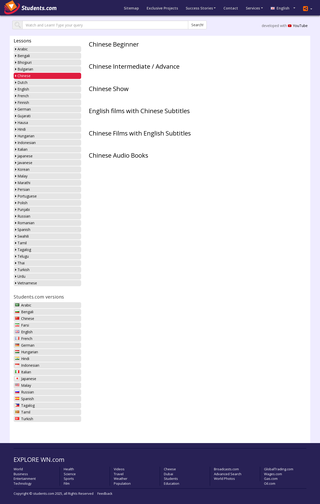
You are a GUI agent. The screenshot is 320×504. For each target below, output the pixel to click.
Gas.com (271, 478)
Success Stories (199, 8)
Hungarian (24, 135)
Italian (21, 149)
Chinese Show (109, 88)
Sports (69, 478)
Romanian (24, 222)
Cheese (170, 469)
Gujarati (23, 115)
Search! (197, 24)
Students (171, 478)
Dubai (168, 474)
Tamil (21, 242)
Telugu (22, 256)
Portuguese (26, 196)
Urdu (20, 276)
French (22, 95)
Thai (20, 262)
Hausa (21, 122)
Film (67, 483)
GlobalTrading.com (278, 469)
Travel (119, 474)
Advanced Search (227, 474)
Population (122, 483)
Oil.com (269, 483)
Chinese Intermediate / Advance (134, 66)
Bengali (22, 55)
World (18, 469)
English (282, 8)
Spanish (22, 229)
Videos (119, 469)
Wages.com (273, 474)
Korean (22, 169)
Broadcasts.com (226, 469)
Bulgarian (24, 69)
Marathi (22, 182)
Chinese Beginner (114, 44)
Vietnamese (26, 283)
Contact (230, 8)
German (23, 109)
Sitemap (131, 8)
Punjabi (22, 209)
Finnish (22, 102)
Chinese (23, 75)
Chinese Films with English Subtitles (140, 133)
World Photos (224, 478)
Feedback (104, 493)
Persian (22, 189)
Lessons (22, 41)
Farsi (22, 325)
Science (70, 474)
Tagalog (23, 249)
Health (69, 469)
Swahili (22, 236)
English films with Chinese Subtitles (139, 110)
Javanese (23, 162)
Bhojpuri (23, 62)
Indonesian (25, 142)
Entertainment (25, 478)
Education (171, 483)
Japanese (24, 156)
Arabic (21, 49)
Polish (21, 202)
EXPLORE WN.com (39, 459)
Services (253, 8)
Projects (162, 8)
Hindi (20, 129)
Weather (120, 478)
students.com (43, 493)
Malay (21, 176)
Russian (22, 216)
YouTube (298, 25)
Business (21, 474)
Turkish (22, 269)
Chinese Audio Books (118, 155)
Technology (23, 483)
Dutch (21, 82)
